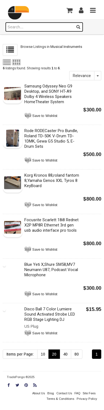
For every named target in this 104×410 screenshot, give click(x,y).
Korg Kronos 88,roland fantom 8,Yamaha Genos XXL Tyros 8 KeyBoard (51, 180)
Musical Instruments (66, 47)
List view (7, 62)
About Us (38, 393)
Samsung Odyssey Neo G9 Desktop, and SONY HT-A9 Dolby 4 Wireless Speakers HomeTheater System (48, 94)
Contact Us (64, 393)
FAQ (77, 393)
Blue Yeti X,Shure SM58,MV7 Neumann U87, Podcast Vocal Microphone (51, 269)
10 (43, 354)
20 (54, 354)
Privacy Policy (87, 398)
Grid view (16, 62)
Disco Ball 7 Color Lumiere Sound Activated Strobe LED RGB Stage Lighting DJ (49, 314)
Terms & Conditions (60, 398)
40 (65, 354)
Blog (50, 393)
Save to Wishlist (44, 116)
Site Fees (89, 393)
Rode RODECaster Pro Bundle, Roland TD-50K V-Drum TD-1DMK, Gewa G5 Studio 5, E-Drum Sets (51, 138)
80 (76, 354)
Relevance (82, 75)
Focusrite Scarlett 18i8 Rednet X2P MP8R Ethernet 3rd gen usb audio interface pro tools (51, 225)
